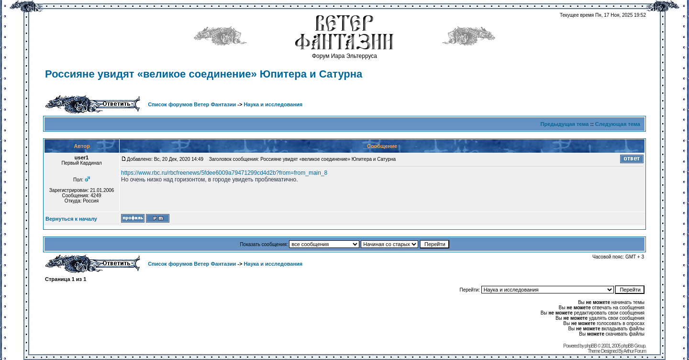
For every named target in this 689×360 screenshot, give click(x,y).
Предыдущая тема (565, 124)
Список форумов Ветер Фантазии (192, 104)
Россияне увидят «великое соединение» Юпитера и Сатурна (203, 74)
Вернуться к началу (71, 219)
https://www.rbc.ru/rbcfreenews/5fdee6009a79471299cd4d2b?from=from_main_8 (224, 172)
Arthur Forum (634, 351)
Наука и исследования (273, 104)
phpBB (591, 346)
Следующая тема (617, 124)
